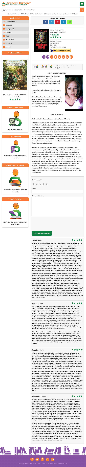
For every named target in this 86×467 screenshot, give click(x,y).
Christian (39, 14)
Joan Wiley (55, 34)
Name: (34, 189)
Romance (67, 14)
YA (32, 14)
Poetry (75, 14)
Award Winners (14, 14)
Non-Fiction (57, 14)
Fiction (47, 14)
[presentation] (51, 224)
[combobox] (43, 10)
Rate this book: (37, 180)
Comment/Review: (38, 196)
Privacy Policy (50, 463)
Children (25, 14)
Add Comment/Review (42, 234)
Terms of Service (62, 463)
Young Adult (10, 29)
